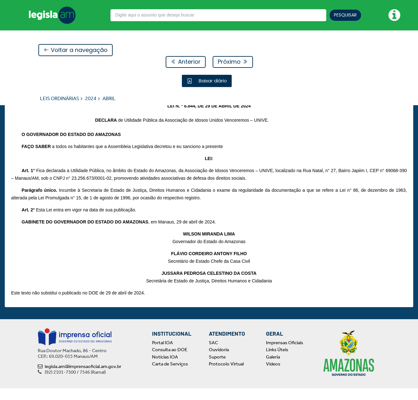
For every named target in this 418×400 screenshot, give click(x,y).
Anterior (186, 62)
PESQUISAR (345, 15)
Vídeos (273, 376)
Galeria (273, 368)
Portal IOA (162, 354)
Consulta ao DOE (169, 362)
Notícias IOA (165, 368)
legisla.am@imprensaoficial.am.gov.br (79, 378)
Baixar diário (212, 81)
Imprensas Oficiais (284, 354)
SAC (213, 354)
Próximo (233, 62)
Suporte (217, 368)
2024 (90, 99)
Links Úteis (277, 362)
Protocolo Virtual (226, 376)
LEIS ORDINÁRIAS (59, 99)
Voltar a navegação (75, 50)
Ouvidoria (219, 362)
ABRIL (109, 99)
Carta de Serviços (170, 376)
